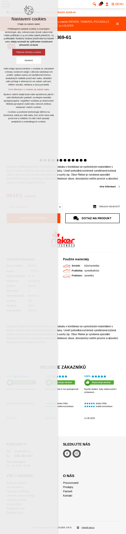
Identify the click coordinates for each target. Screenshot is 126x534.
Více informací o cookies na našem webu (28, 89)
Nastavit (29, 60)
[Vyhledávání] (94, 4)
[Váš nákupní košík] (101, 4)
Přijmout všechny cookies (28, 52)
